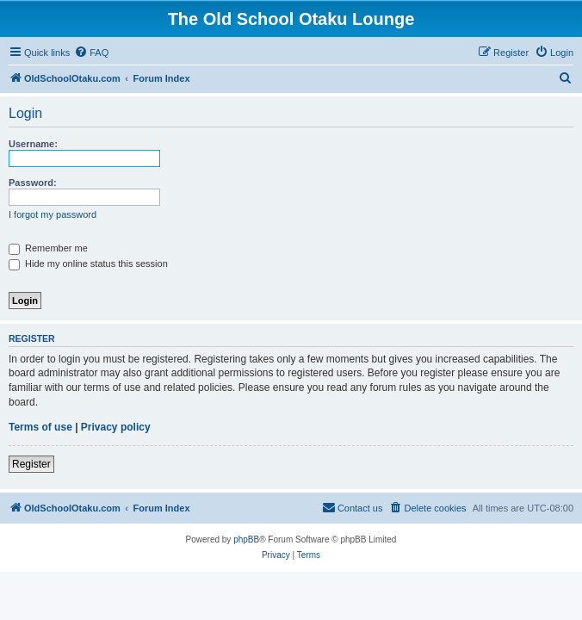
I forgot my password (52, 214)
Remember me (48, 248)
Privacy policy (116, 427)
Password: (33, 182)
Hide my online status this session (88, 263)
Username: (33, 144)
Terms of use (40, 427)
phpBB (246, 539)
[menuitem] (91, 52)
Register (31, 464)
